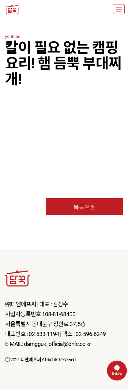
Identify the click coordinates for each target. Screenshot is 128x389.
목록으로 (84, 207)
